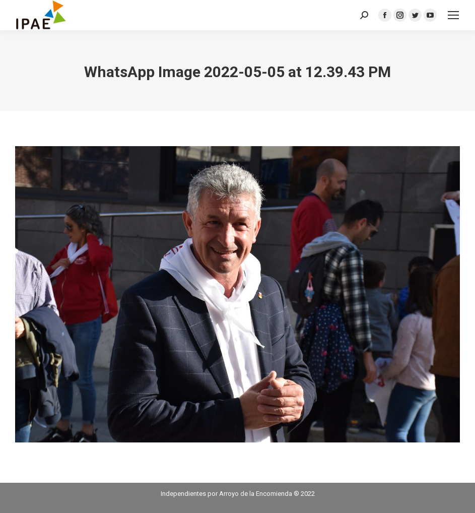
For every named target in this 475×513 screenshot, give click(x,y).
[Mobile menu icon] (453, 15)
